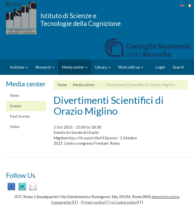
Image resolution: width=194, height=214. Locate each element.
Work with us (130, 67)
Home (62, 84)
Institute (19, 67)
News (14, 95)
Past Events (20, 116)
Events (15, 106)
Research (44, 67)
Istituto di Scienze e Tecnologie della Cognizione (80, 19)
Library (102, 67)
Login (160, 67)
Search (178, 67)
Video (15, 126)
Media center (74, 67)
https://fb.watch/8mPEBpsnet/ (92, 138)
